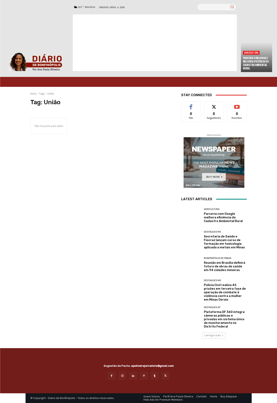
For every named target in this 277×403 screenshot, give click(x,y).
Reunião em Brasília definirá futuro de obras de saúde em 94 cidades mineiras (224, 266)
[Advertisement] (155, 42)
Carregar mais (214, 335)
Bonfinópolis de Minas (217, 258)
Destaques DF (212, 307)
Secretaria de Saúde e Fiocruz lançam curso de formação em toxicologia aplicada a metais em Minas (224, 242)
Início (33, 93)
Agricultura (251, 52)
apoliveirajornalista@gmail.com (152, 365)
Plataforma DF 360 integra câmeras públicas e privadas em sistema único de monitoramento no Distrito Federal (224, 319)
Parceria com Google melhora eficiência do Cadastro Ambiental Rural (256, 63)
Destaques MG (212, 232)
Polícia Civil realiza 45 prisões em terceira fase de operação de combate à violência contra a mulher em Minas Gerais (225, 292)
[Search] (232, 7)
